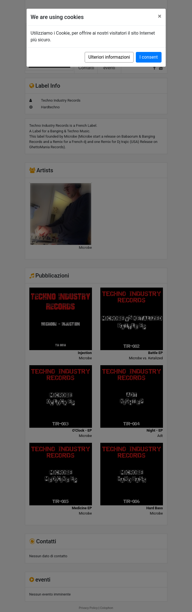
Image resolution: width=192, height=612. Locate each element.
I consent (148, 57)
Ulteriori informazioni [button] (109, 57)
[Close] (160, 16)
